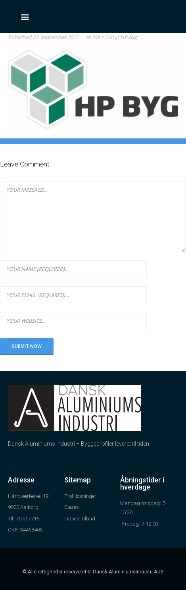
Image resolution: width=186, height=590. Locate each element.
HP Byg (128, 37)
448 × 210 (102, 37)
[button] (24, 16)
